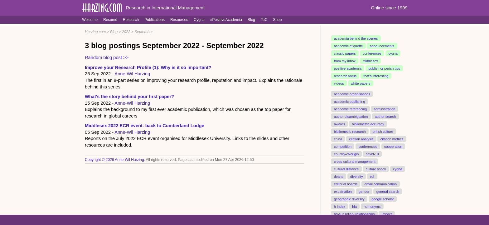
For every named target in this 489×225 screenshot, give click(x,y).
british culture (383, 131)
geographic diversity (349, 199)
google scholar (382, 199)
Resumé (110, 20)
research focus (345, 76)
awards (339, 124)
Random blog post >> (106, 57)
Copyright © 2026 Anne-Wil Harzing (114, 160)
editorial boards (346, 184)
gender (364, 191)
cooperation (393, 146)
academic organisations (352, 94)
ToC (264, 20)
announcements (382, 46)
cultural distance (346, 169)
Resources (179, 20)
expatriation (343, 191)
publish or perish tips (384, 68)
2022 (126, 32)
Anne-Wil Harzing (132, 73)
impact (387, 214)
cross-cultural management (354, 161)
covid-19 (372, 154)
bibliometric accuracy (368, 124)
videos (339, 83)
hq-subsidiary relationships (354, 214)
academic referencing (350, 109)
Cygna (199, 20)
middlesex (370, 61)
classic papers (345, 53)
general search (387, 191)
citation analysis (361, 139)
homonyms (372, 206)
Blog (251, 20)
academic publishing (349, 101)
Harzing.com (95, 32)
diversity (356, 176)
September (143, 32)
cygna (392, 53)
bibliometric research (350, 131)
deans (338, 176)
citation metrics (392, 139)
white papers (360, 83)
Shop (277, 20)
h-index (339, 206)
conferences (372, 53)
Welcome (90, 20)
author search (385, 116)
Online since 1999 (389, 7)
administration (384, 109)
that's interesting (375, 76)
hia (354, 206)
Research (131, 20)
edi (372, 176)
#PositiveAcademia (226, 20)
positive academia (347, 68)
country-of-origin (346, 154)
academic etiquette (348, 46)
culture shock (376, 169)
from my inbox (345, 61)
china (338, 139)
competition (343, 146)
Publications (154, 20)
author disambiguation (351, 116)
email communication (380, 184)
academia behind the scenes (356, 38)
